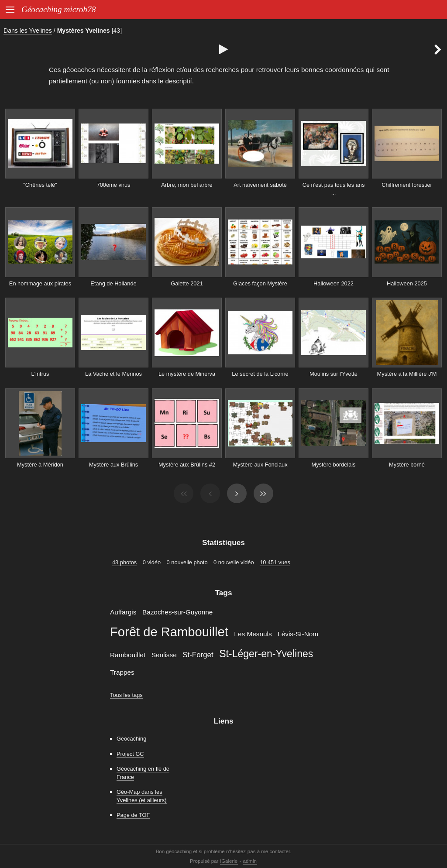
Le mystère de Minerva (186, 374)
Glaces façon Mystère (260, 283)
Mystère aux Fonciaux (260, 464)
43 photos (124, 562)
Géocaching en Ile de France (143, 772)
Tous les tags (126, 695)
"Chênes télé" (40, 185)
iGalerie (229, 861)
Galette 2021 (187, 283)
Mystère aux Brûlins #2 (186, 464)
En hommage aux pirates (40, 283)
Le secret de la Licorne (260, 374)
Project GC (130, 754)
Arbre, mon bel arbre (186, 185)
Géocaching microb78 (58, 9)
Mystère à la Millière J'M (407, 374)
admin (250, 861)
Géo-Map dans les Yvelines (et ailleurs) (142, 796)
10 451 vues (275, 562)
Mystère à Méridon (40, 464)
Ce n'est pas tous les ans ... (334, 189)
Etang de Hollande (113, 283)
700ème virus (114, 185)
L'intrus (40, 374)
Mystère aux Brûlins (113, 464)
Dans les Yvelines (27, 30)
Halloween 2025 (407, 283)
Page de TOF (133, 815)
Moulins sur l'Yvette (333, 374)
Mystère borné (407, 464)
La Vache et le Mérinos (113, 374)
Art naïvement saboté (260, 185)
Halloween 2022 (333, 283)
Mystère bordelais (334, 464)
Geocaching (131, 738)
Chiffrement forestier (407, 185)
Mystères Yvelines (83, 30)
